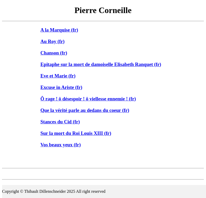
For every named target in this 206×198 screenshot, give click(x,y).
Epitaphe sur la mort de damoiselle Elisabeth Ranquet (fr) (100, 64)
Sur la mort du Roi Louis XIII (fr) (75, 133)
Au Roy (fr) (52, 41)
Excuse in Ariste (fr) (61, 87)
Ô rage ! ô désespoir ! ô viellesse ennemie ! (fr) (88, 98)
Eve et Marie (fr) (57, 76)
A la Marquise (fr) (59, 30)
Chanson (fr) (53, 53)
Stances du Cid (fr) (60, 121)
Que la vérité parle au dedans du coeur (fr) (84, 110)
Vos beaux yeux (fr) (60, 144)
